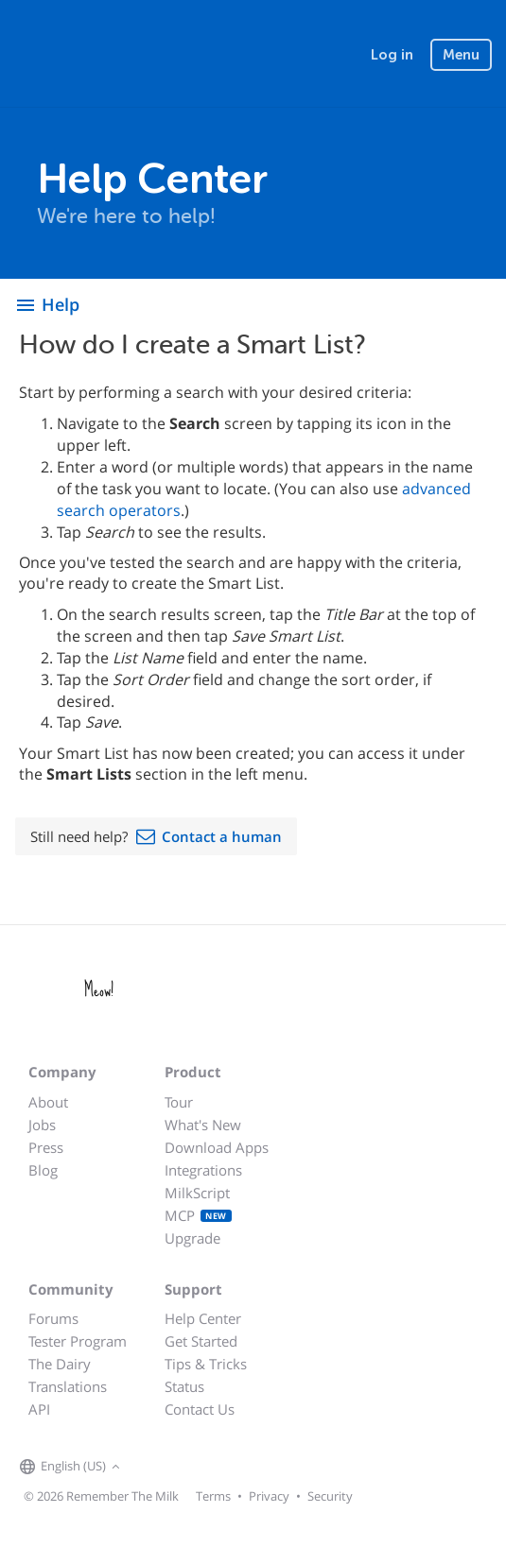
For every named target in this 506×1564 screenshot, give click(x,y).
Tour (179, 1101)
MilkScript (197, 1192)
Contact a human (222, 836)
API (39, 1409)
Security (330, 1495)
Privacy (269, 1495)
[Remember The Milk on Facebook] (152, 1467)
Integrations (203, 1169)
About (48, 1101)
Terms (213, 1495)
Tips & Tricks (206, 1363)
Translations (67, 1386)
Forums (53, 1318)
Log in (392, 54)
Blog (43, 1169)
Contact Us (200, 1409)
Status (184, 1386)
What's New (203, 1124)
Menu (461, 54)
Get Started (201, 1341)
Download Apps (217, 1147)
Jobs (42, 1124)
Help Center (203, 1318)
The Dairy (59, 1363)
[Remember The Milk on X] (178, 1467)
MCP (198, 1215)
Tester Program (77, 1341)
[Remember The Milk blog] (202, 1467)
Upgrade (192, 1238)
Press (45, 1147)
